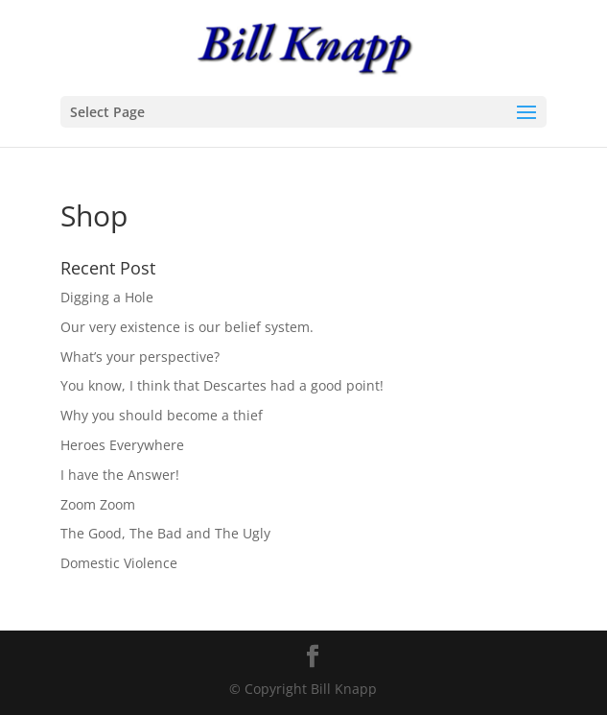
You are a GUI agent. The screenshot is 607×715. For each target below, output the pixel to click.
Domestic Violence (118, 563)
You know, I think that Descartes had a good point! (222, 385)
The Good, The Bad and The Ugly (165, 533)
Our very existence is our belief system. (187, 327)
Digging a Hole (106, 297)
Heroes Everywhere (122, 445)
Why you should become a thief (161, 415)
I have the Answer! (119, 474)
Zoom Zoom (97, 504)
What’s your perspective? (140, 356)
